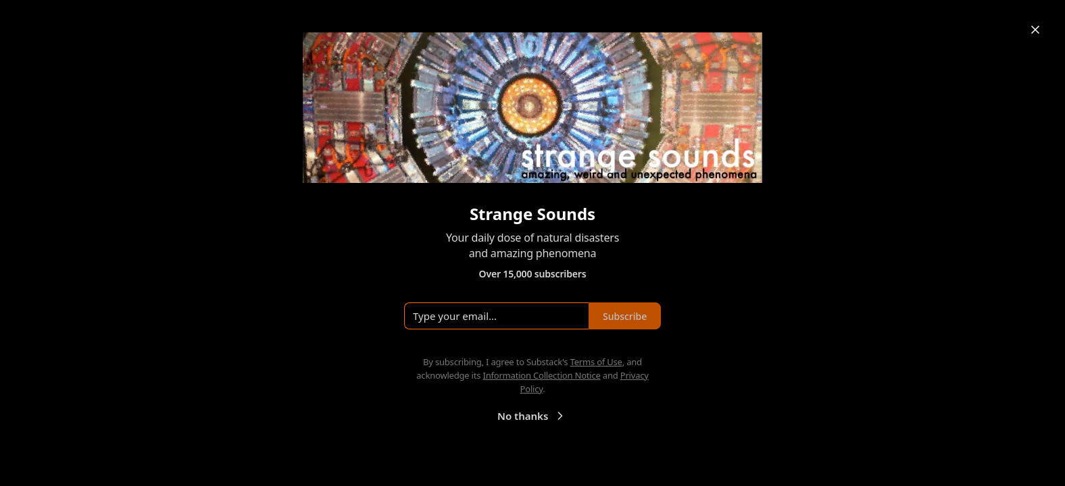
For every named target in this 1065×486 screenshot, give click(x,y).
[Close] (1035, 29)
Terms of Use (596, 362)
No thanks (532, 416)
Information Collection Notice (541, 375)
